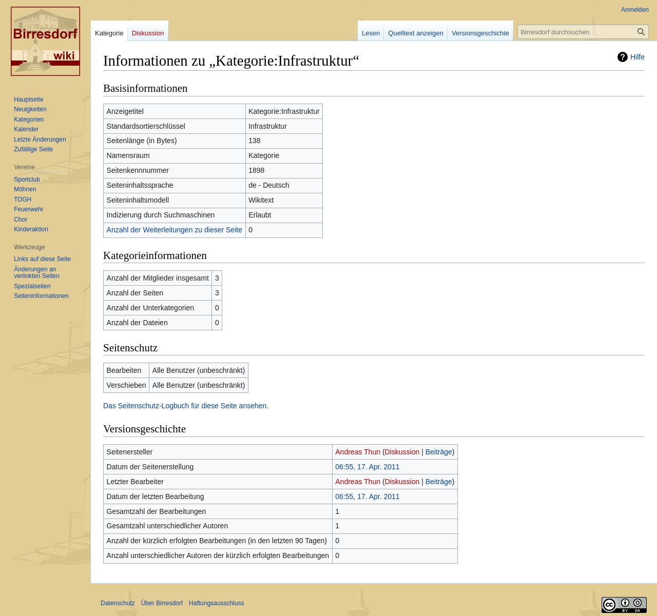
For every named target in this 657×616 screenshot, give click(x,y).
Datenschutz (118, 603)
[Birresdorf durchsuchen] (583, 32)
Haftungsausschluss (216, 603)
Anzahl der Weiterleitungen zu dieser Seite (174, 230)
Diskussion (402, 452)
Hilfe (637, 57)
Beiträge (439, 452)
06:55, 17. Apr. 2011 (367, 467)
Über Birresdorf (162, 603)
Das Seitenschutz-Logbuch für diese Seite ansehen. (185, 406)
